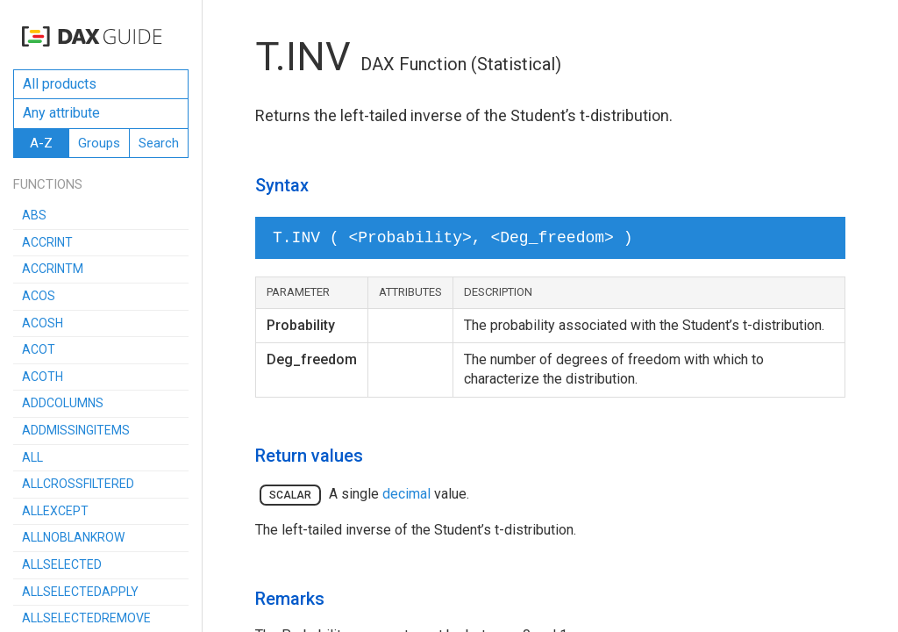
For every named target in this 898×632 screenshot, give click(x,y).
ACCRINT (47, 242)
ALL (32, 457)
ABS (34, 215)
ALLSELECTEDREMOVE (86, 618)
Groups (99, 143)
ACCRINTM (52, 269)
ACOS (38, 296)
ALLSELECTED (62, 564)
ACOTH (42, 377)
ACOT (38, 349)
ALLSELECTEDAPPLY (80, 592)
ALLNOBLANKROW (73, 537)
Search (159, 143)
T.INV (303, 56)
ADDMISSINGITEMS (76, 430)
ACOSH (42, 323)
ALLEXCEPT (55, 511)
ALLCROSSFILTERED (78, 484)
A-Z (41, 143)
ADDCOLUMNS (62, 403)
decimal (406, 493)
